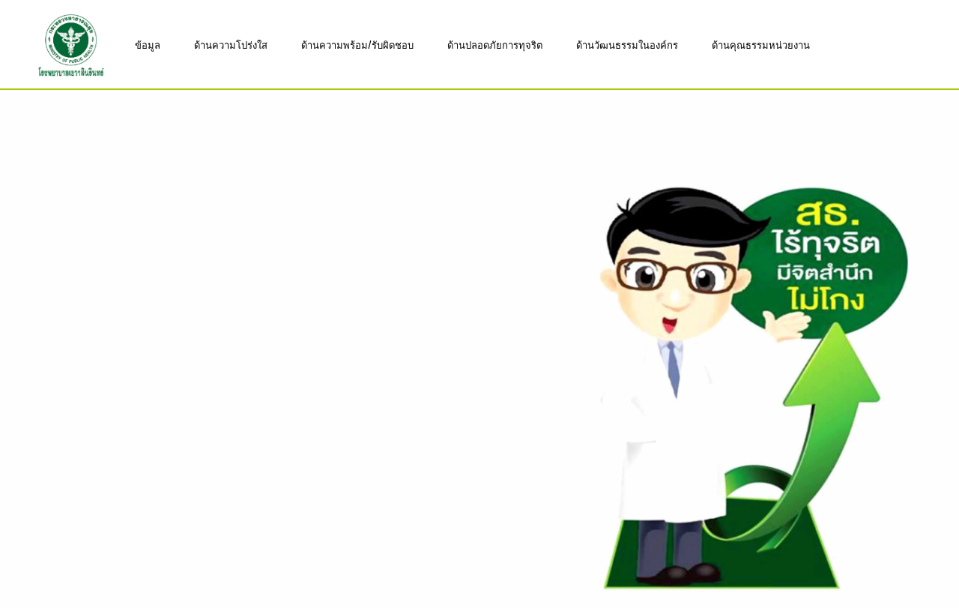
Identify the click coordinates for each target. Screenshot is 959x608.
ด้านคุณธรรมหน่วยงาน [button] (761, 44)
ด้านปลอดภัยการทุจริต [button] (494, 44)
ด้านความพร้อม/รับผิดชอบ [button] (357, 44)
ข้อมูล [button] (147, 44)
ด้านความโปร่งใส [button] (230, 44)
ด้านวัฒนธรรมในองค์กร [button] (627, 44)
